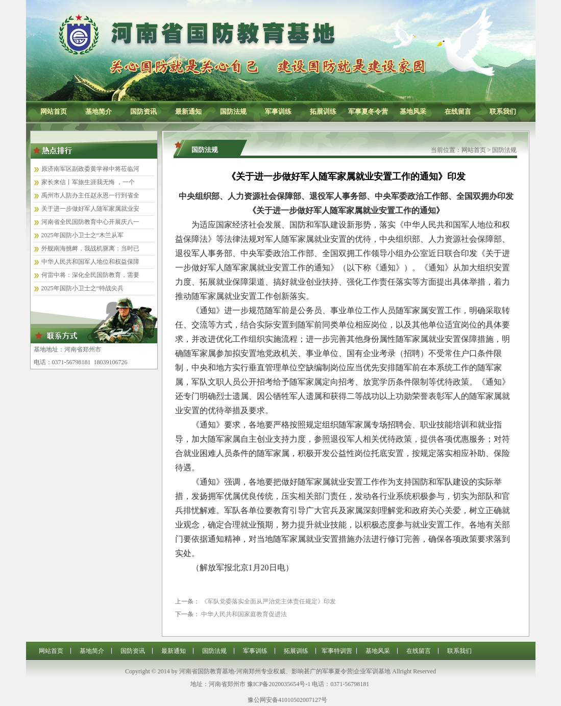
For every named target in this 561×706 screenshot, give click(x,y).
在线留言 (458, 111)
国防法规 (233, 111)
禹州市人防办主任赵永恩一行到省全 (90, 195)
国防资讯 (143, 111)
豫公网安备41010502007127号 (287, 699)
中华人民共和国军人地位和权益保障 (90, 261)
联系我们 (503, 111)
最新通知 (188, 111)
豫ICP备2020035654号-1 (279, 684)
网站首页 (53, 111)
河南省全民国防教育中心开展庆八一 (90, 221)
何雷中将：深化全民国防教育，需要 (90, 275)
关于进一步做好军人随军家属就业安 (90, 208)
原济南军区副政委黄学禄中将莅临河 (90, 168)
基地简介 (98, 111)
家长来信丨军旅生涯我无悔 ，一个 (88, 182)
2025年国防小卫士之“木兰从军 (82, 235)
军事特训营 (337, 650)
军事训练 (278, 111)
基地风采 (413, 111)
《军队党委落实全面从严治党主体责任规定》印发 (268, 601)
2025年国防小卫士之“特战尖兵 (82, 288)
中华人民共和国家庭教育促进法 (244, 614)
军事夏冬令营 (368, 111)
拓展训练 (323, 111)
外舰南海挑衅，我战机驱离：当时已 (90, 248)
